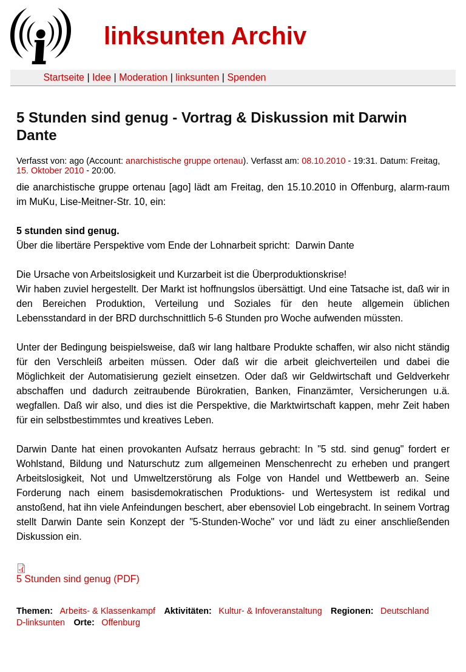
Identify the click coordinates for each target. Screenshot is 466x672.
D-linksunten (40, 622)
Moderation (143, 77)
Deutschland (404, 611)
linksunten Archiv (205, 35)
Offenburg (120, 622)
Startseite (63, 77)
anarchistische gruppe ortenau (184, 161)
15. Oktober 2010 (50, 170)
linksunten (197, 77)
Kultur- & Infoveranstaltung (270, 611)
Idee (101, 77)
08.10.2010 (323, 161)
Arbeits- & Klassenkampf (107, 611)
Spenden (246, 77)
